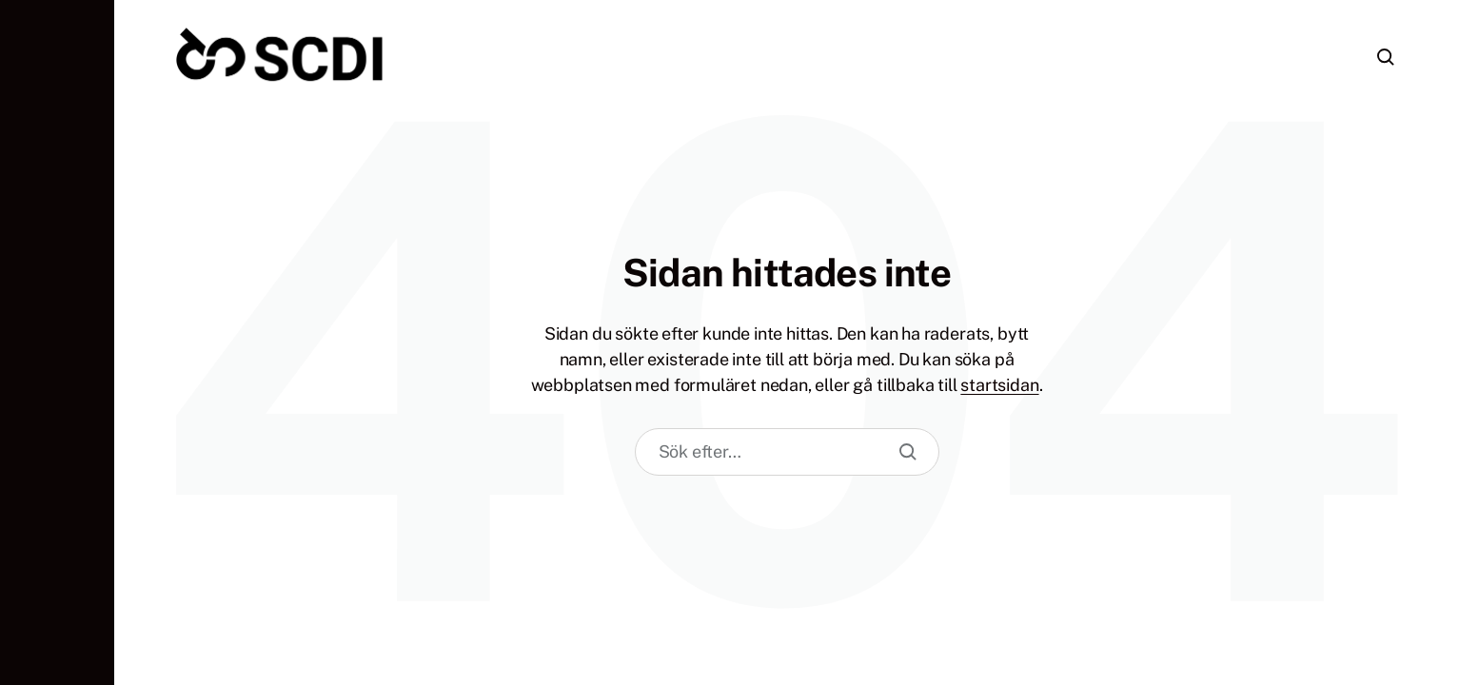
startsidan (999, 385)
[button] (57, 342)
